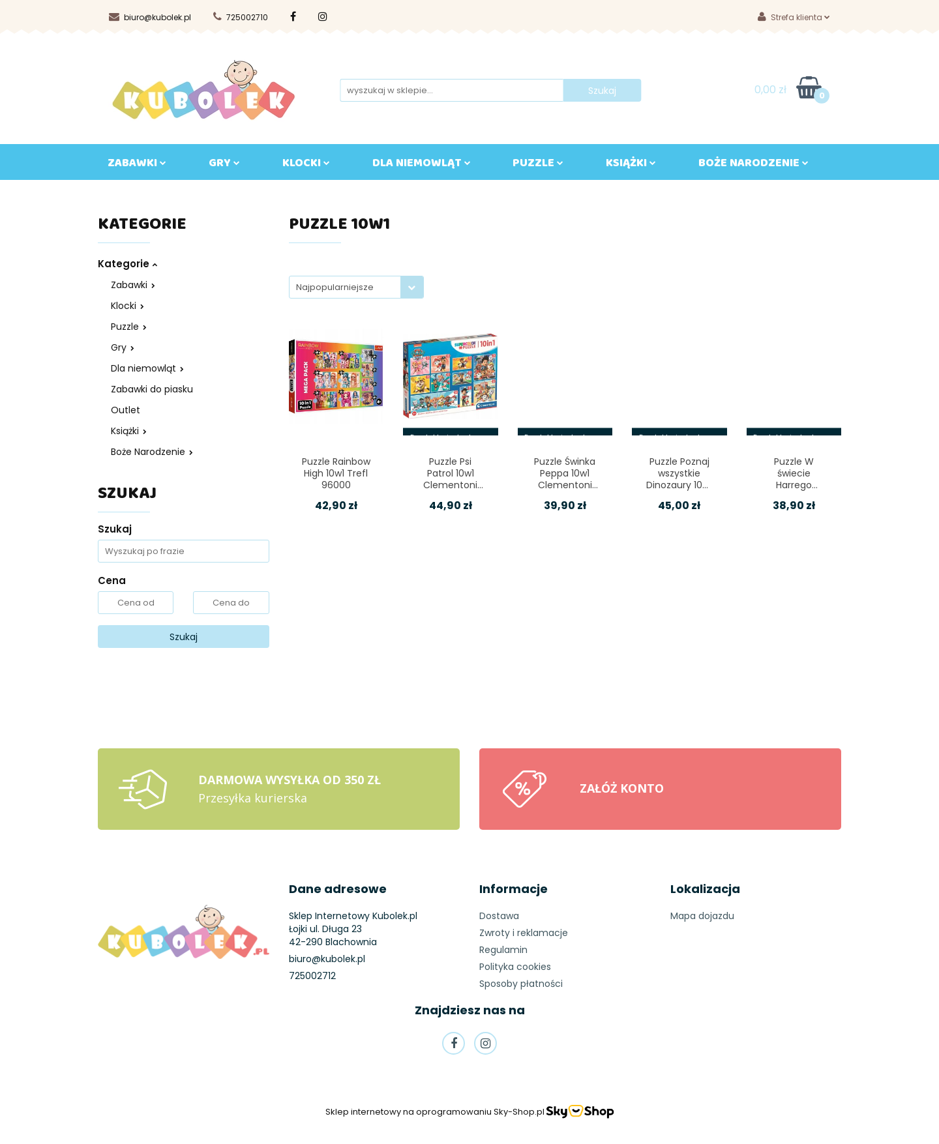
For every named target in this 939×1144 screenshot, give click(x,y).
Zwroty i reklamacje (523, 932)
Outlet (125, 410)
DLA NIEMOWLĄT (421, 166)
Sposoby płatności (521, 983)
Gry (122, 347)
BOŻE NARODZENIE (753, 166)
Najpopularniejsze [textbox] (335, 287)
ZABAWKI (137, 166)
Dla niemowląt (147, 368)
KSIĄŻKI (631, 166)
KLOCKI (306, 166)
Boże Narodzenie (152, 451)
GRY (224, 166)
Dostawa (499, 915)
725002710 (240, 17)
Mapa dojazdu (702, 915)
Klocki (127, 305)
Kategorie (127, 264)
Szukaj (184, 636)
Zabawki (133, 284)
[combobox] (356, 287)
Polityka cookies (515, 966)
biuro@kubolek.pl (150, 17)
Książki (129, 430)
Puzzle (538, 166)
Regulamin (503, 949)
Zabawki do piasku (152, 389)
